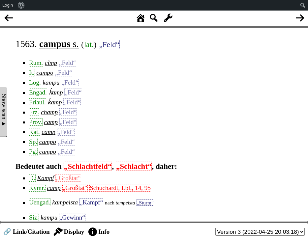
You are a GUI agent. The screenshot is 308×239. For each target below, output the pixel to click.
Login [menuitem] (7, 5)
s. (59, 44)
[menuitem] (21, 5)
